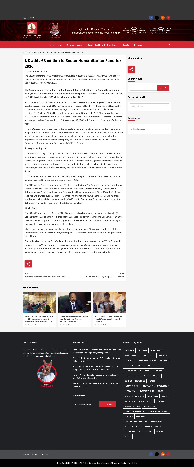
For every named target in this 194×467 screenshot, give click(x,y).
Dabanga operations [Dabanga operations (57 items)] (146, 361)
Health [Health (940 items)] (152, 381)
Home (51, 45)
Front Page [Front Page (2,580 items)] (154, 376)
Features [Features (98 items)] (158, 371)
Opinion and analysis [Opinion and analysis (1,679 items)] (135, 411)
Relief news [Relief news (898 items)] (156, 421)
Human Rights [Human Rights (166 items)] (131, 386)
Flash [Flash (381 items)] (127, 376)
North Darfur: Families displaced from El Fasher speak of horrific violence (108, 318)
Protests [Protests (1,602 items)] (140, 416)
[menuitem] (29, 17)
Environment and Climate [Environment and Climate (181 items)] (137, 371)
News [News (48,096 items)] (141, 401)
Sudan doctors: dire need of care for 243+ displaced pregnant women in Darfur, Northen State (39, 318)
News (61, 45)
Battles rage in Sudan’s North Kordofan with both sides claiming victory (96, 384)
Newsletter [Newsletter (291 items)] (149, 406)
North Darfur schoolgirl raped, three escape (99, 275)
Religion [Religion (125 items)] (129, 426)
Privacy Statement (30, 454)
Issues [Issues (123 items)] (160, 391)
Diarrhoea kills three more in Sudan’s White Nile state (49, 275)
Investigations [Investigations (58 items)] (146, 391)
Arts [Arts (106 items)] (152, 355)
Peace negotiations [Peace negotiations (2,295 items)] (158, 411)
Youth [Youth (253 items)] (128, 437)
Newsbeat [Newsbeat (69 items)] (161, 401)
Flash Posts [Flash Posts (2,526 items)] (139, 376)
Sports (127, 45)
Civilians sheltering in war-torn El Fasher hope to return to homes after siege (97, 359)
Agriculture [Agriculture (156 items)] (157, 350)
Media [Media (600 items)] (164, 396)
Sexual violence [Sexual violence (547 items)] (132, 432)
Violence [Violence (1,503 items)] (148, 432)
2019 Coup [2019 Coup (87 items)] (129, 350)
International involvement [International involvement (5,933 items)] (155, 386)
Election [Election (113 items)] (129, 366)
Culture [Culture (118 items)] (128, 361)
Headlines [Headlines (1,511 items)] (140, 381)
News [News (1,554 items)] (149, 401)
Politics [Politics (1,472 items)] (129, 416)
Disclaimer (45, 454)
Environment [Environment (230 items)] (143, 366)
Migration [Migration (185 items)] (130, 401)
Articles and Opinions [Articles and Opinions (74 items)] (135, 355)
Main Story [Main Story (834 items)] (152, 396)
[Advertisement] (97, 7)
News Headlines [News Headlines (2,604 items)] (132, 406)
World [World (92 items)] (159, 432)
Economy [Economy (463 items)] (165, 361)
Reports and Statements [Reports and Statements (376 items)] (148, 426)
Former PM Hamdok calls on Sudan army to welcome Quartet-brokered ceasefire (74, 318)
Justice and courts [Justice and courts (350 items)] (134, 396)
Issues (80, 45)
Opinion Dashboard (96, 45)
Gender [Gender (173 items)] (128, 381)
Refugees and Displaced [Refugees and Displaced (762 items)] (136, 421)
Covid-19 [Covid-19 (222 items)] (162, 355)
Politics (70, 45)
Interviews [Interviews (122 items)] (130, 391)
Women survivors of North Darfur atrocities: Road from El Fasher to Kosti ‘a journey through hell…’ (97, 351)
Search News (135, 78)
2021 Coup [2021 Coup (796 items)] (142, 350)
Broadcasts (113, 45)
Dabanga (139, 45)
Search (163, 87)
